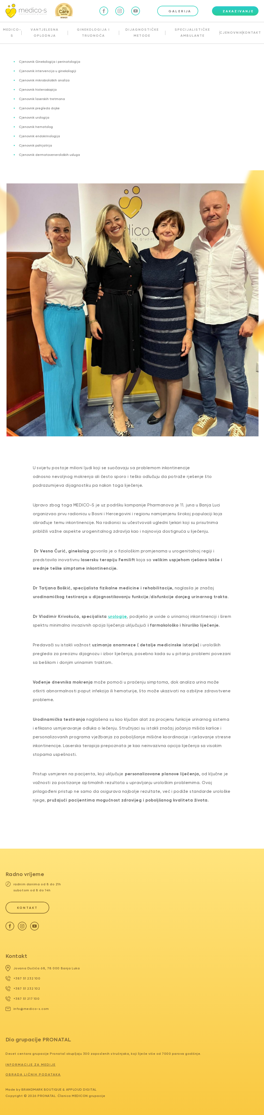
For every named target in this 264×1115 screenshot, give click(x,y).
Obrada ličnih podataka (33, 1074)
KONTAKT (252, 32)
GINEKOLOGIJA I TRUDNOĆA (93, 33)
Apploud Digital (81, 1089)
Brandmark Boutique (41, 1089)
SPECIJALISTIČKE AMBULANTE (192, 33)
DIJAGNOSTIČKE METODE (142, 33)
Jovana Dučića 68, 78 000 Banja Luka (42, 968)
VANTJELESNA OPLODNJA (45, 33)
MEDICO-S (12, 33)
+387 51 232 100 (23, 978)
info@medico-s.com (27, 1009)
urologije (117, 616)
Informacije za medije (30, 1065)
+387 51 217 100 (22, 999)
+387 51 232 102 (22, 988)
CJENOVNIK (231, 32)
